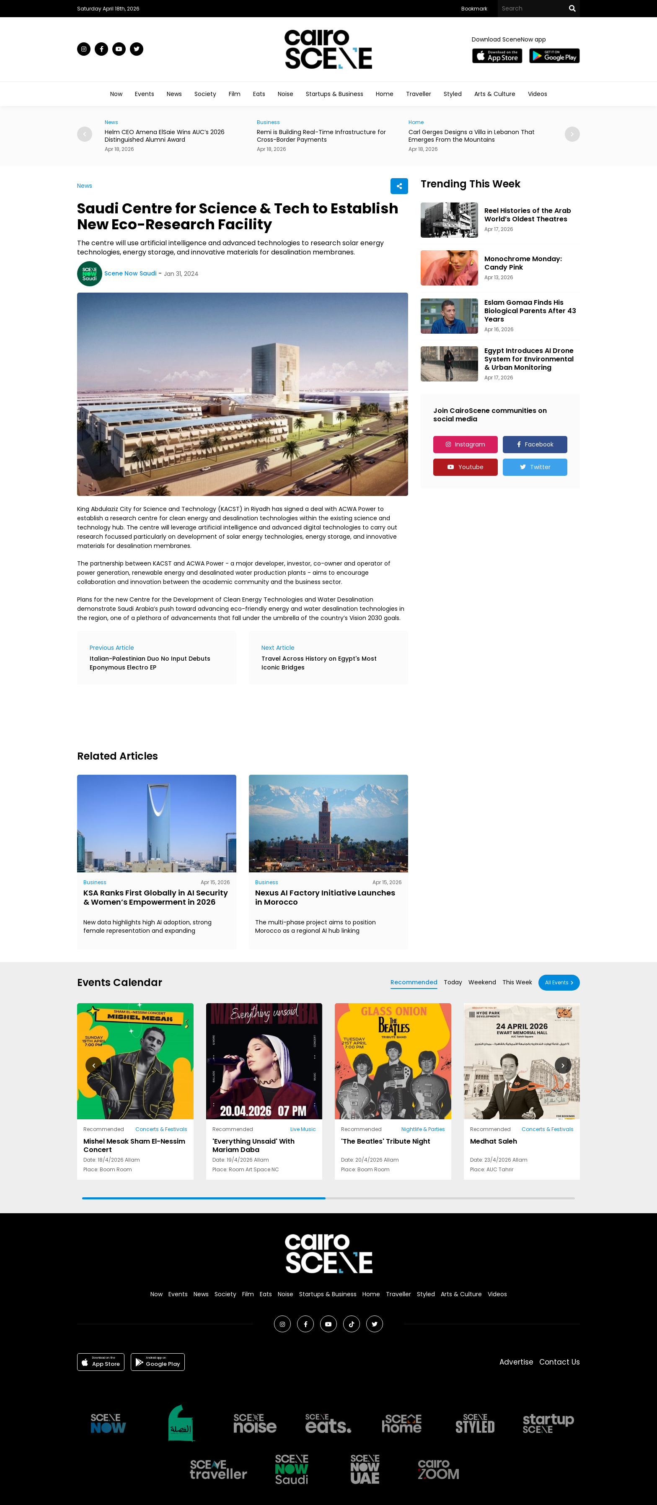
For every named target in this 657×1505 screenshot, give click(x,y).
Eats (259, 94)
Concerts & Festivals (161, 1129)
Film (235, 94)
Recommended (414, 982)
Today (453, 982)
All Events (557, 982)
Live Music (303, 1129)
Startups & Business (334, 94)
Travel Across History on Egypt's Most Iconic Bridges (319, 663)
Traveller (418, 94)
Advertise (516, 1362)
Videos (537, 94)
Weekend (482, 982)
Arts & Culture (494, 94)
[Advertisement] (229, 716)
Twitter (540, 467)
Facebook (539, 444)
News (174, 94)
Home (384, 94)
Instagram (470, 444)
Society (205, 94)
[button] (572, 134)
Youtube (471, 467)
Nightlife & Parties (423, 1129)
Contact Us (559, 1362)
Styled (453, 94)
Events (144, 94)
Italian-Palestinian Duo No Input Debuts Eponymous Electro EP (150, 663)
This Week (517, 982)
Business (268, 122)
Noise (285, 94)
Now (116, 94)
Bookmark (474, 8)
